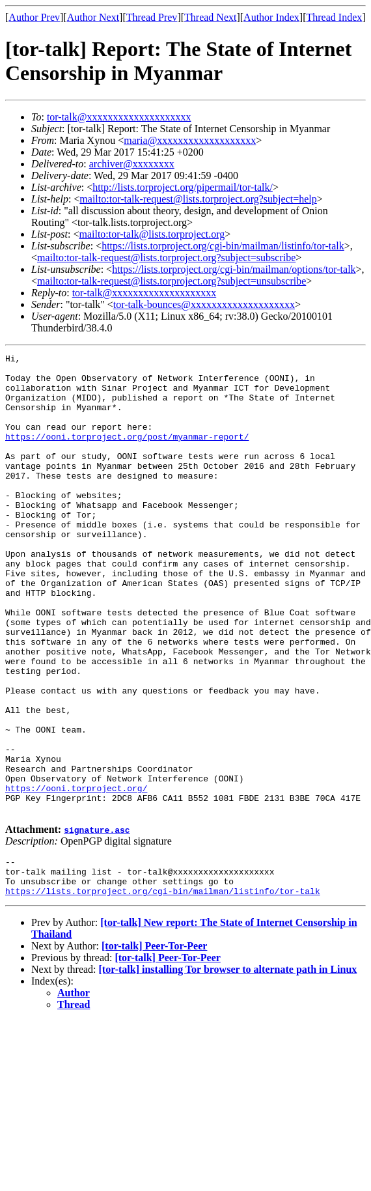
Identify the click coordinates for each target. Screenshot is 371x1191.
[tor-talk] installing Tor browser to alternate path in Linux (228, 1068)
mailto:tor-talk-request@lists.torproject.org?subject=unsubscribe (171, 281)
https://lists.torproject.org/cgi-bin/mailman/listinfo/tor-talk (223, 245)
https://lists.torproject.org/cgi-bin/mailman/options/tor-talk (233, 269)
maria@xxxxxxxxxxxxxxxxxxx (190, 140)
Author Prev (34, 17)
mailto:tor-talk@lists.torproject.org (152, 234)
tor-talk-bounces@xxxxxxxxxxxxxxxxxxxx (204, 304)
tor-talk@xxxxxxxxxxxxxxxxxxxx (119, 116)
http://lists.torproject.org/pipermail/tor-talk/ (182, 187)
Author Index (271, 17)
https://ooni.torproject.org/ (76, 876)
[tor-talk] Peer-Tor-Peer (154, 1045)
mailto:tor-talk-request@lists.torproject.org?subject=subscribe (166, 257)
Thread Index (335, 17)
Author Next (93, 17)
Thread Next (210, 17)
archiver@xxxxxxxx (131, 163)
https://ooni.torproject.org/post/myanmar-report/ (127, 454)
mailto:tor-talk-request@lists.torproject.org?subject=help (197, 198)
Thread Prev (152, 17)
